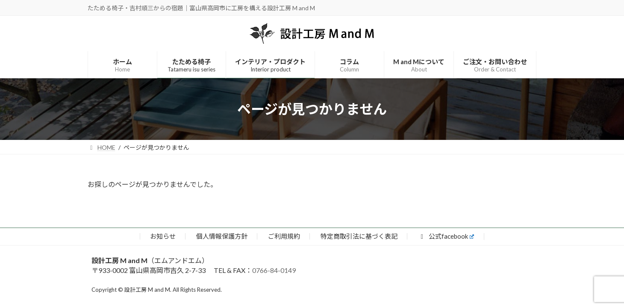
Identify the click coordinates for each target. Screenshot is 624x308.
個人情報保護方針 (221, 236)
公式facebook (446, 236)
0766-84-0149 (274, 270)
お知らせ (163, 236)
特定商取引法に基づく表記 (359, 236)
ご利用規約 (284, 236)
